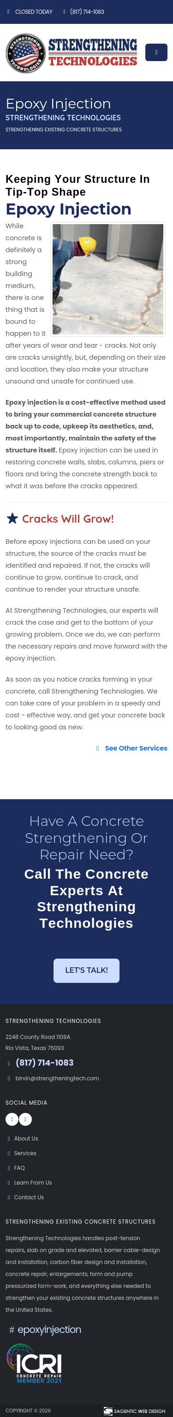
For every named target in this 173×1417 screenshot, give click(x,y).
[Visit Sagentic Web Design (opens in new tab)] (134, 1411)
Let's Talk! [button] (86, 970)
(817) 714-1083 (82, 12)
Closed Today (29, 12)
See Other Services (130, 748)
